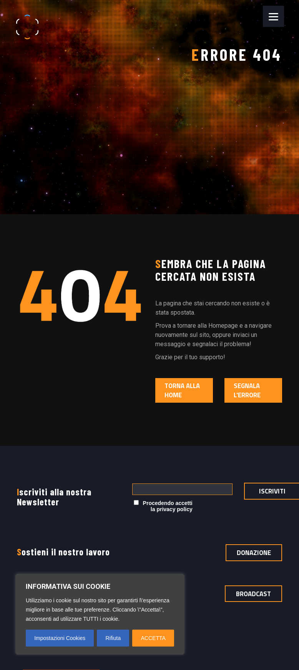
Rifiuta (113, 638)
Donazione (254, 553)
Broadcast (253, 594)
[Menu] (273, 16)
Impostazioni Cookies (59, 638)
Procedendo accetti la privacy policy (163, 506)
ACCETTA (153, 638)
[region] (99, 614)
